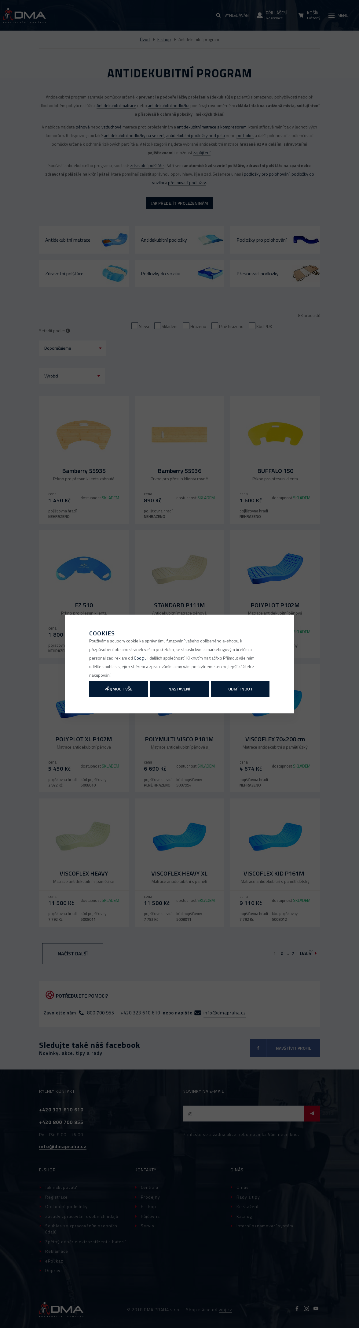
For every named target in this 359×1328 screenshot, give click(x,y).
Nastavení (179, 689)
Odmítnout (240, 689)
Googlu (140, 658)
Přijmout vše (118, 689)
